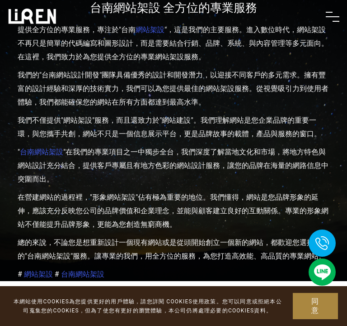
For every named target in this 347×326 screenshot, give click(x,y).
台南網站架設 (41, 152)
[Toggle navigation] (332, 17)
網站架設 (38, 274)
